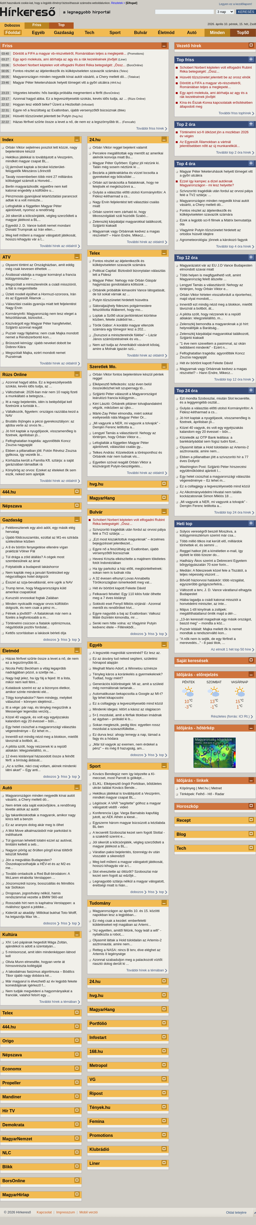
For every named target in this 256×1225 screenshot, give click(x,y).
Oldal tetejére (236, 1212)
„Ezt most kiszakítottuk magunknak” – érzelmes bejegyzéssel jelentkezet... (128, 541)
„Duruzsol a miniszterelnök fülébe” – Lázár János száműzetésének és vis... (125, 337)
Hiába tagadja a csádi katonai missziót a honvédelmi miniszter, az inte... (210, 602)
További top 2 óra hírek (233, 152)
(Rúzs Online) (136, 98)
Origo (8, 1041)
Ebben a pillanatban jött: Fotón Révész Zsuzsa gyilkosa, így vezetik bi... (41, 453)
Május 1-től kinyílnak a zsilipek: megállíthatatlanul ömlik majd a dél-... (208, 611)
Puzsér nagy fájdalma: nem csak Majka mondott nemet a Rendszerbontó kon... (42, 335)
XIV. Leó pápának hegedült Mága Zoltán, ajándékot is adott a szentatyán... (37, 944)
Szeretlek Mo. (102, 366)
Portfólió (98, 1023)
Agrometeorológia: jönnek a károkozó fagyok (214, 240)
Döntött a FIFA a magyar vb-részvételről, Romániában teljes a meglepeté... (70, 53)
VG (92, 1079)
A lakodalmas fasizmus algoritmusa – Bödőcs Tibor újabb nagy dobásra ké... (40, 973)
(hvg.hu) (77, 116)
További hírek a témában (58, 1002)
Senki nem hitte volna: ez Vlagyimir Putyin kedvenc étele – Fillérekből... (125, 625)
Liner (94, 1163)
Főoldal (13, 32)
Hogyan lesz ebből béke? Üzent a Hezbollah (47, 104)
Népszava (12, 506)
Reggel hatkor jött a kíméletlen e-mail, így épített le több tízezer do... (211, 553)
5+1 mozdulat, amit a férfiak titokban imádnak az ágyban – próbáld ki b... (127, 717)
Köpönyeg (187, 788)
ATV (6, 257)
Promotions (101, 1135)
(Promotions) (135, 53)
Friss (36, 25)
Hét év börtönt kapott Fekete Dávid (206, 363)
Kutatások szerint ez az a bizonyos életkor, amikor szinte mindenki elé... (38, 690)
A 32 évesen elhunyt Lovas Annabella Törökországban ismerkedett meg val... (122, 580)
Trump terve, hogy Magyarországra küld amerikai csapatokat (36, 590)
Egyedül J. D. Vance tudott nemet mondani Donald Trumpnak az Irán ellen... (38, 227)
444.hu (9, 492)
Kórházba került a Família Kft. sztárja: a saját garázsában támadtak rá (40, 462)
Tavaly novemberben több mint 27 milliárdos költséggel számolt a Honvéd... (39, 179)
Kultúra (9, 934)
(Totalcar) (134, 76)
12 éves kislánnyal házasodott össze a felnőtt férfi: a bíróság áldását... (40, 758)
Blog (181, 834)
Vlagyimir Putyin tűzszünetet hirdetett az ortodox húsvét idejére (210, 232)
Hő (210, 794)
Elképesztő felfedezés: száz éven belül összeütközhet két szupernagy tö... (122, 386)
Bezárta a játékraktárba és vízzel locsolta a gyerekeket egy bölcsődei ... (125, 175)
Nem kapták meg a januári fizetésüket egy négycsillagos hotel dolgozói (37, 574)
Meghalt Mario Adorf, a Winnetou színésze (125, 668)
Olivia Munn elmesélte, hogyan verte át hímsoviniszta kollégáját (35, 964)
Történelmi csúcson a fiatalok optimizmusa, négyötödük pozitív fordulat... (38, 625)
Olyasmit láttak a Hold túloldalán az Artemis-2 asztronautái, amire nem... (214, 449)
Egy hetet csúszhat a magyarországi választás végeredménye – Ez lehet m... (215, 478)
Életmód (166, 32)
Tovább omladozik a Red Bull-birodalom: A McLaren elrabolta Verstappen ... (38, 876)
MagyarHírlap (15, 1195)
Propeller (11, 1083)
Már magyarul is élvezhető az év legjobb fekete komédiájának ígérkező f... (41, 983)
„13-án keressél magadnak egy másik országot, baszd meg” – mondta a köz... (216, 621)
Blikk (7, 1167)
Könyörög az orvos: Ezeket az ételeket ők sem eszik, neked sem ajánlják (41, 472)
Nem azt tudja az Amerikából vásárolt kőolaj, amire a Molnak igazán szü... (126, 347)
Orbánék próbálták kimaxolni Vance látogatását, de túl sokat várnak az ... (129, 292)
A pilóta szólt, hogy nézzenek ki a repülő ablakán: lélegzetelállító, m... (210, 316)
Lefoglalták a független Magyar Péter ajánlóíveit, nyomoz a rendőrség (33, 208)
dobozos (49, 640)
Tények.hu (99, 1107)
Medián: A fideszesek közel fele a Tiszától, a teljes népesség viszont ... (213, 572)
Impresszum (65, 1212)
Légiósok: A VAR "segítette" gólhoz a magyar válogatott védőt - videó (127, 805)
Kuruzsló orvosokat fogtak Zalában (32, 598)
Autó (191, 32)
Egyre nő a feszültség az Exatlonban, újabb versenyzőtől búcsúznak (65, 110)
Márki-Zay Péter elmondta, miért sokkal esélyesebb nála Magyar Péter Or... (122, 415)
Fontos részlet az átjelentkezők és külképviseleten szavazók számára (66, 71)
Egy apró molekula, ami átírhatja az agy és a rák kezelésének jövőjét (65, 59)
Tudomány (100, 903)
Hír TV (8, 1111)
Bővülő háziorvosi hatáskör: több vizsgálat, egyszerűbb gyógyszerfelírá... (212, 582)
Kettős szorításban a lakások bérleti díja (36, 633)
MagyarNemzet (17, 1139)
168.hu (96, 1051)
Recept (184, 820)
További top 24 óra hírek (232, 512)
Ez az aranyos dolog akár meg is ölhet (35, 825)
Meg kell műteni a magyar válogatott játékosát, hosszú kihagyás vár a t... (41, 237)
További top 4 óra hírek (233, 246)
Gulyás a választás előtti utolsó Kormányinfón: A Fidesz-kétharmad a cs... (216, 410)
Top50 (243, 32)
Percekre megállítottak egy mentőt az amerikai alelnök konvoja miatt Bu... (128, 155)
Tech (89, 32)
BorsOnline (13, 1181)
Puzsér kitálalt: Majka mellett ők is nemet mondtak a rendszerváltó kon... (211, 631)
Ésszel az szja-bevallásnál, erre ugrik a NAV (39, 582)
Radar (219, 794)
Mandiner (11, 1097)
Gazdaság (64, 32)
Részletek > (118, 3)
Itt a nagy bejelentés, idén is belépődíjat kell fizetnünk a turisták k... (39, 404)
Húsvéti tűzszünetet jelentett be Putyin (42, 116)
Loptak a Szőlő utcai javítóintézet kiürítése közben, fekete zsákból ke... (125, 317)
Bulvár (140, 32)
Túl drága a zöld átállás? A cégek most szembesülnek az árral (35, 559)
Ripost (96, 1093)
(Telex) (123, 71)
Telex (7, 1013)
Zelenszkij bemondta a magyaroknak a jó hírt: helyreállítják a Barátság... (214, 326)
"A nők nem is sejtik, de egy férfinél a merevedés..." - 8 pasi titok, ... (208, 641)
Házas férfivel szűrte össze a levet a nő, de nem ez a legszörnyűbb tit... (67, 122)
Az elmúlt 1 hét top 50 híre (231, 649)
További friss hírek (150, 128)
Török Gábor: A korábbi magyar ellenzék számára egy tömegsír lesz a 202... (123, 327)
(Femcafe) (128, 122)
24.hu (95, 139)
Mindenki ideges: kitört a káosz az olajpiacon (126, 709)
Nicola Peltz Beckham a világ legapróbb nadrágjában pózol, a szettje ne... (36, 670)
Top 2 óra (186, 124)
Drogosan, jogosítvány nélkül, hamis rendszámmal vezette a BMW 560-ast (34, 895)
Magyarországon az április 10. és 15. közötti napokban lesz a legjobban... (126, 913)
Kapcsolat (44, 1212)
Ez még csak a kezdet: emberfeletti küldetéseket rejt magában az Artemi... (122, 923)
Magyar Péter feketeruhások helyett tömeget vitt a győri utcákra (61, 82)
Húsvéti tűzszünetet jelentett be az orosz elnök (215, 77)
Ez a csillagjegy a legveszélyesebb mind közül (215, 486)
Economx (11, 1069)
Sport (115, 32)
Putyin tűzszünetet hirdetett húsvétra (120, 300)
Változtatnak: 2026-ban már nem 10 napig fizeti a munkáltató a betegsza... (41, 394)
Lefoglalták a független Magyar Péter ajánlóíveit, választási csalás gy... (121, 445)
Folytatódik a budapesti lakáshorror (32, 567)
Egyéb (38, 32)
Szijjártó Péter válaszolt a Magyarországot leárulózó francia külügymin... (125, 396)
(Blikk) (121, 110)
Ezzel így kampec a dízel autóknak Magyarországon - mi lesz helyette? (207, 183)
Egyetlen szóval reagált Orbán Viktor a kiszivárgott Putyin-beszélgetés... (122, 464)
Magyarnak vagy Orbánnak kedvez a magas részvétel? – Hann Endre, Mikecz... (213, 371)
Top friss (185, 60)
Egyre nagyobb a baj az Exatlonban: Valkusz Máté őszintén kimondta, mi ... (126, 615)
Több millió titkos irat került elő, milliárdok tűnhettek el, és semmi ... (211, 543)
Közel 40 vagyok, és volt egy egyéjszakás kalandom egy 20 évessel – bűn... (211, 430)
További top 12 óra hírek (232, 379)
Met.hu (203, 788)
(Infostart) (87, 104)
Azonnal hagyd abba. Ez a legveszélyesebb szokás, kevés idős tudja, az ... (70, 99)
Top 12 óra (187, 257)
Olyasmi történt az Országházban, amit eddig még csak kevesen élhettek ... (40, 267)
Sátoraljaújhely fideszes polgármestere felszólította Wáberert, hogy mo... (122, 308)
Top (61, 25)
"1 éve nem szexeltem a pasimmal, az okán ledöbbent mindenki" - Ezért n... (213, 345)
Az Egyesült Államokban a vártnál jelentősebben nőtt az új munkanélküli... (210, 144)
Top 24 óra (187, 390)
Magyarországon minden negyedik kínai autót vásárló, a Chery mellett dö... (70, 77)
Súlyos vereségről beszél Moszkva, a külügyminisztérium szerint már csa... (208, 533)
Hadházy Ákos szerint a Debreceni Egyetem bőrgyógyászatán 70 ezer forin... (213, 563)
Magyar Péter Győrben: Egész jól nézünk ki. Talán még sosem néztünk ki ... (126, 165)
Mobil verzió (88, 1212)
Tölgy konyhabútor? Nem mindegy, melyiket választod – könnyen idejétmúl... (39, 700)
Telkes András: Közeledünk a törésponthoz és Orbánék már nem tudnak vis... (127, 454)
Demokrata (13, 1125)
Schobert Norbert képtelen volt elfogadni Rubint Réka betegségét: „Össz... (70, 65)
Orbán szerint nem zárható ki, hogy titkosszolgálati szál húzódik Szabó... (120, 214)
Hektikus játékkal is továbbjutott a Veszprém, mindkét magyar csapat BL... (39, 159)
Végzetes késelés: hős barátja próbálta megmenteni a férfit (58, 93)
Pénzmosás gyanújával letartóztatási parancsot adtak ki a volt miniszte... (41, 198)
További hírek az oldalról (58, 246)
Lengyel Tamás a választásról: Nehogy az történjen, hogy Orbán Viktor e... (211, 287)
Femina (96, 1121)
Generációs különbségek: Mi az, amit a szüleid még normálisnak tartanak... (128, 686)
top (74, 640)
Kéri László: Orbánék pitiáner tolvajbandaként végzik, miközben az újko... (127, 406)
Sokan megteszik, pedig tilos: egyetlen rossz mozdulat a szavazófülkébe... (126, 727)
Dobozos (12, 25)
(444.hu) (115, 82)
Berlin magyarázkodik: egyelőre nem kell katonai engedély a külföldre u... (36, 188)
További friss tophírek (235, 113)
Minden (217, 32)
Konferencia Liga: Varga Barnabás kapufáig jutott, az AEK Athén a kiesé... (126, 815)
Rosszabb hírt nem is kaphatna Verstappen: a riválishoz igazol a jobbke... (40, 905)
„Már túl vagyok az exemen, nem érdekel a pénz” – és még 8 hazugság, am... (125, 746)
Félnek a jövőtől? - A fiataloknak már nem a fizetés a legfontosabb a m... (38, 615)
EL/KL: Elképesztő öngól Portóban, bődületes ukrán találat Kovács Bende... (127, 786)
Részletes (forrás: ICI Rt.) (230, 716)
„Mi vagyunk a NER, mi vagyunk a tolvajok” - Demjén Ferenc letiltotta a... (213, 504)
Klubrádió (99, 1149)
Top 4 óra (186, 164)
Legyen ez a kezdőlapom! (235, 4)
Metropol (98, 1065)
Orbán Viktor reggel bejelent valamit (120, 147)
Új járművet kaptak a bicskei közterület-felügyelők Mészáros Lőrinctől (35, 169)
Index (7, 139)
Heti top (184, 523)
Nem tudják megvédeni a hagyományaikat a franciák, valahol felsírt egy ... (39, 993)
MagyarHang (102, 498)
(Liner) (122, 59)
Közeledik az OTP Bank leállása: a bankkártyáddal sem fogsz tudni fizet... (209, 439)
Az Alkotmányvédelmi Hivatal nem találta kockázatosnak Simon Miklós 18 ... (210, 494)
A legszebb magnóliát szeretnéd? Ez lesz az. (127, 653)
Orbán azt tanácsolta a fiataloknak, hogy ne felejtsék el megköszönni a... (126, 184)
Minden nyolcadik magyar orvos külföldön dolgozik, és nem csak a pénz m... (37, 606)
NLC (6, 1153)
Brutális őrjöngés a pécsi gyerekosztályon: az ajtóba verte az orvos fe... (40, 423)
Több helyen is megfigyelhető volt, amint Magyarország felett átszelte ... (210, 277)
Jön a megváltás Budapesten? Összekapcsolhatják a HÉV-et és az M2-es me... (38, 864)
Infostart (97, 1037)
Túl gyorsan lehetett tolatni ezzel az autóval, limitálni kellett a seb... (39, 842)
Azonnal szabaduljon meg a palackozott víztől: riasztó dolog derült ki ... (128, 962)
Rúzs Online (14, 374)
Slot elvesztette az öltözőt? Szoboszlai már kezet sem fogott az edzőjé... (125, 873)
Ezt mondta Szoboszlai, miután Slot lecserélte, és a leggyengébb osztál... (215, 400)
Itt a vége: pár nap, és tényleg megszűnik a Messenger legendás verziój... (38, 709)
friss (64, 640)
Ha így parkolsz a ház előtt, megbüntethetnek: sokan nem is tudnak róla (128, 570)
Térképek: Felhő (192, 794)
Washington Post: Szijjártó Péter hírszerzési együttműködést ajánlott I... (213, 469)
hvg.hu (96, 484)
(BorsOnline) (135, 65)
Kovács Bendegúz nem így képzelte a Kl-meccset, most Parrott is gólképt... (124, 776)
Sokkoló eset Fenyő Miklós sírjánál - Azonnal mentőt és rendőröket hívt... (127, 606)
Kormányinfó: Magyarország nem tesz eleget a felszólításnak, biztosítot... (41, 316)
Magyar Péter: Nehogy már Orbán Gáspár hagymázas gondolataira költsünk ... (125, 282)
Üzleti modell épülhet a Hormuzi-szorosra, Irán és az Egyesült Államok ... (41, 296)
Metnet (216, 788)
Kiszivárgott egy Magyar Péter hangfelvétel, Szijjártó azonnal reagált (39, 325)
